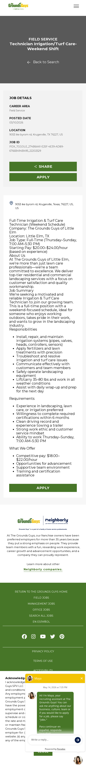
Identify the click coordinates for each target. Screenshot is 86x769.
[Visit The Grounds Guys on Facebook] (24, 637)
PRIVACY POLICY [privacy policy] (43, 651)
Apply (43, 177)
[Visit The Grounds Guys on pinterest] (62, 637)
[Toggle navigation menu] (76, 6)
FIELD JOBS (41, 597)
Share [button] (43, 166)
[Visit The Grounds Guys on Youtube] (43, 637)
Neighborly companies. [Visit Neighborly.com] (43, 569)
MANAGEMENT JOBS (41, 603)
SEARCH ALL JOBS (41, 615)
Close (43, 751)
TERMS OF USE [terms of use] (43, 661)
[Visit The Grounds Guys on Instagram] (33, 637)
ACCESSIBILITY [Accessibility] (43, 670)
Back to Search (43, 62)
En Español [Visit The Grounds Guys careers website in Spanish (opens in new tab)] (41, 621)
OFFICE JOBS (41, 609)
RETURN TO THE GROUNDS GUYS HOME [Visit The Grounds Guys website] (41, 591)
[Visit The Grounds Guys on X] (52, 637)
